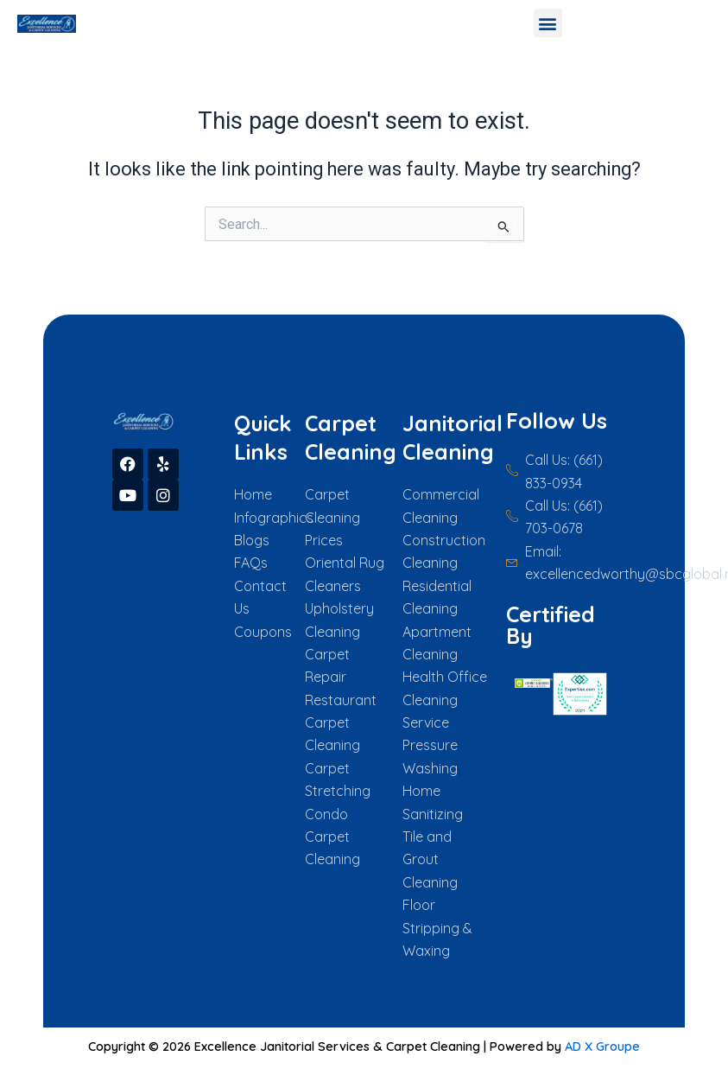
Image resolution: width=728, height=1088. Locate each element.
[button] (548, 23)
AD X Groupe (602, 1046)
